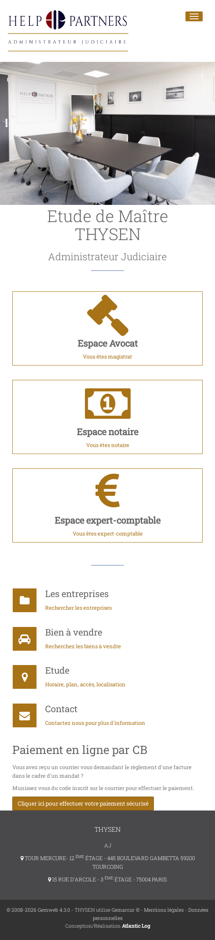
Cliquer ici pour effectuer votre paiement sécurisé (83, 803)
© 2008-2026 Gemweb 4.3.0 (38, 909)
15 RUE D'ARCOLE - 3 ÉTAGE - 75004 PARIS (107, 879)
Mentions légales (164, 909)
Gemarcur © (126, 909)
